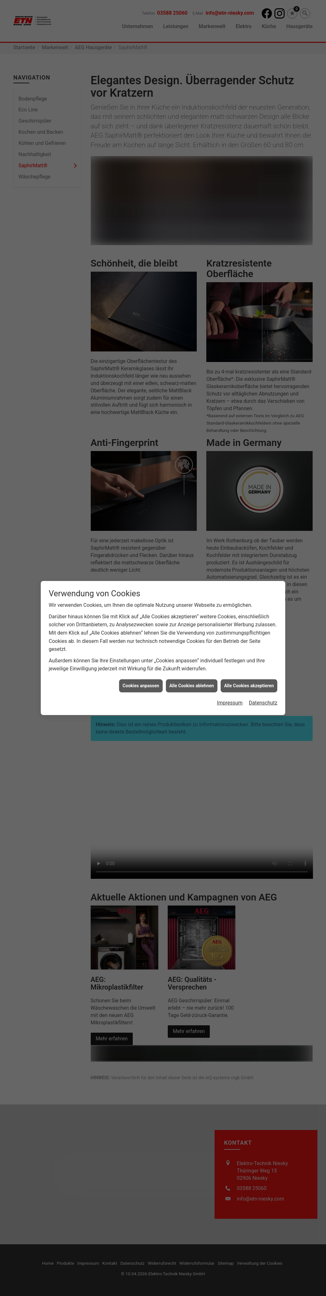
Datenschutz (263, 673)
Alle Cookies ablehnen (191, 656)
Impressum (230, 673)
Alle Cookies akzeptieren (249, 656)
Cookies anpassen (141, 656)
